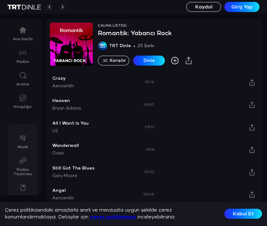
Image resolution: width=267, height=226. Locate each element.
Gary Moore (64, 176)
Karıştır (114, 60)
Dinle (149, 60)
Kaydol (203, 7)
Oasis (58, 153)
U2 (55, 131)
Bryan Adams (66, 108)
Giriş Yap (242, 7)
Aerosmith (63, 86)
